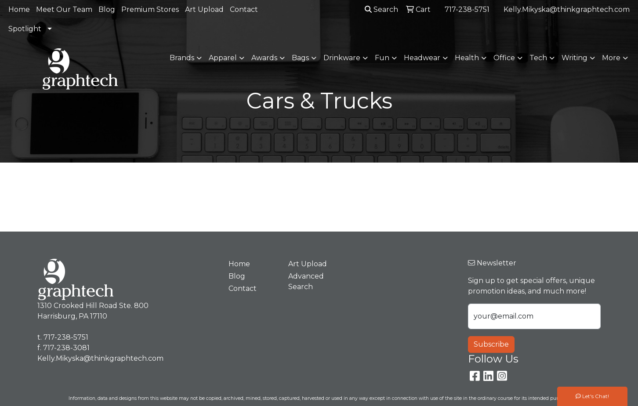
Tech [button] (538, 58)
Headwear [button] (422, 58)
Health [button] (467, 58)
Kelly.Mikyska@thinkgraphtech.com (567, 9)
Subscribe (491, 344)
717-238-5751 (467, 9)
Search (381, 9)
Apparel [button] (223, 58)
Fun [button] (382, 58)
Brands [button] (182, 58)
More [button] (611, 58)
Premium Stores (150, 9)
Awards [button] (264, 58)
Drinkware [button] (341, 58)
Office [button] (504, 58)
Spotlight (24, 29)
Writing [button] (574, 58)
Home (19, 9)
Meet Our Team (64, 9)
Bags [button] (300, 58)
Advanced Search (306, 281)
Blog (106, 9)
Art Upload (204, 9)
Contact (244, 9)
